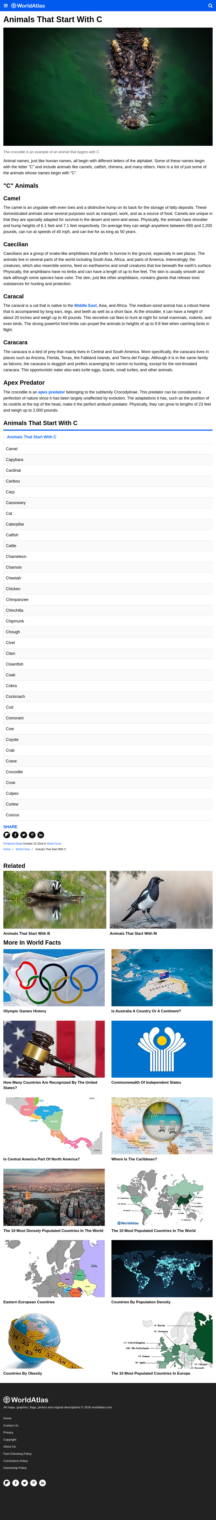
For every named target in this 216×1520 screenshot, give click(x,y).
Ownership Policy (15, 1468)
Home (7, 1418)
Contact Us (10, 1425)
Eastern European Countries (29, 1302)
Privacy (8, 1432)
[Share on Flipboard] (6, 835)
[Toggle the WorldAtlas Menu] (5, 5)
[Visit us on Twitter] (24, 1483)
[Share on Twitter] (23, 835)
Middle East (85, 305)
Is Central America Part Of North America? (41, 1159)
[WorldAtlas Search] (210, 5)
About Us (9, 1446)
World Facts (54, 843)
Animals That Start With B (26, 933)
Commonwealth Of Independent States (146, 1082)
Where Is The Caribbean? (134, 1159)
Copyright (9, 1439)
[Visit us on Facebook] (15, 1483)
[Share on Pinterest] (32, 835)
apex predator (51, 392)
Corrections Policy (15, 1461)
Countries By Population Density (141, 1302)
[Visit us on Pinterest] (33, 1483)
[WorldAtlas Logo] (29, 5)
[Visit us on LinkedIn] (42, 1483)
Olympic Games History (24, 1011)
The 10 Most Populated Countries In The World (153, 1231)
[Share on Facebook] (15, 835)
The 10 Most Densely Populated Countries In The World (53, 1231)
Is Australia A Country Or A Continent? (146, 1011)
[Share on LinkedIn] (40, 835)
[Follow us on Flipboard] (6, 1483)
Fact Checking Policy (17, 1453)
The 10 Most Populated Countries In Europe (150, 1373)
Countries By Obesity (22, 1373)
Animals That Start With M (133, 933)
